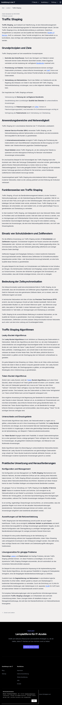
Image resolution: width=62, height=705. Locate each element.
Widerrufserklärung (22, 677)
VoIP (48, 70)
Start (3, 8)
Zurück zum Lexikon (8, 612)
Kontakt (19, 683)
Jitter (37, 107)
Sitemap (4, 673)
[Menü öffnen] (60, 2)
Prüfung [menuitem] (54, 2)
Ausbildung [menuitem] (45, 2)
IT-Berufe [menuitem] (35, 2)
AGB (18, 680)
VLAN (47, 586)
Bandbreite (40, 63)
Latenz (13, 556)
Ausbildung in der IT (8, 2)
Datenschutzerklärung (23, 673)
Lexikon (8, 8)
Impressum (20, 670)
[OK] (34, 700)
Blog (3, 670)
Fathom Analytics (30, 694)
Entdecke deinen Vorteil (31, 647)
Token (29, 380)
